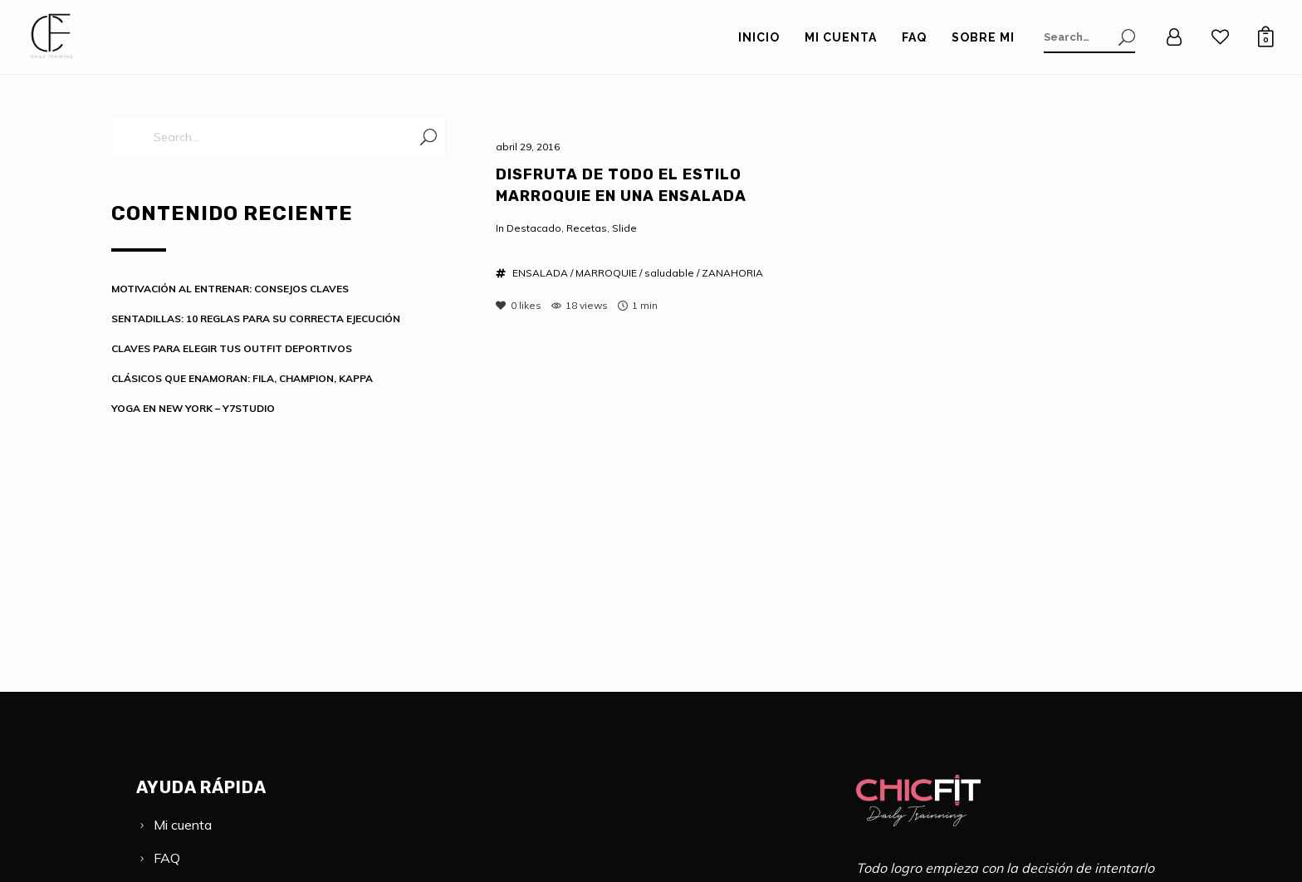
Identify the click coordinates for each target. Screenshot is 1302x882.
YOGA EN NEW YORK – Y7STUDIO (193, 408)
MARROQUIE (606, 273)
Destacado (534, 228)
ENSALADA (540, 273)
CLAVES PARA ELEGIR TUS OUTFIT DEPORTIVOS (231, 348)
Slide (624, 228)
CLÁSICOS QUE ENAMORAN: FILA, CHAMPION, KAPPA (242, 378)
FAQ (167, 858)
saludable (669, 273)
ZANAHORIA (732, 273)
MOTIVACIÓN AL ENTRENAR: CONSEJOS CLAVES (230, 288)
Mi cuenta (183, 824)
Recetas (586, 228)
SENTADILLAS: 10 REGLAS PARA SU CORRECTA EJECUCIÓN (255, 318)
